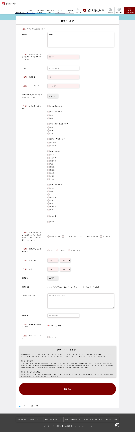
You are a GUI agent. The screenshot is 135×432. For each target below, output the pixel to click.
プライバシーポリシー (80, 420)
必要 (51, 326)
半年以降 (96, 287)
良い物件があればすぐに (58, 287)
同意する (53, 337)
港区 (51, 191)
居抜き (52, 250)
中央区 (52, 127)
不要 (59, 326)
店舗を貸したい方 (30, 11)
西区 (51, 133)
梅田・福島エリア (56, 112)
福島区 (52, 118)
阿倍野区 (53, 146)
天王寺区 (53, 142)
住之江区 (53, 197)
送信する (67, 386)
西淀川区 (53, 158)
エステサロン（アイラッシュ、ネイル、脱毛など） (82, 236)
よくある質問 (57, 420)
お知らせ (46, 420)
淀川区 (52, 155)
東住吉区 (53, 206)
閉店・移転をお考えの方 (40, 11)
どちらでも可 (75, 250)
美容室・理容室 (55, 236)
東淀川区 (53, 161)
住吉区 (52, 203)
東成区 (52, 176)
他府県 (52, 222)
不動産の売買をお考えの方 (94, 414)
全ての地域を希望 (56, 106)
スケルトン (63, 250)
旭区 (51, 164)
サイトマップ (95, 420)
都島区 (52, 167)
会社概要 (67, 420)
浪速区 (52, 130)
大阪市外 (53, 216)
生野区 (52, 179)
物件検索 (110, 10)
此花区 (52, 188)
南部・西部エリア (56, 185)
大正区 (52, 194)
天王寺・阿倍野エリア (57, 139)
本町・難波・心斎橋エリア (59, 124)
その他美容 (106, 236)
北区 (51, 115)
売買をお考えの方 (60, 11)
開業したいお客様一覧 (50, 11)
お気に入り (119, 10)
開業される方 (25, 414)
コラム (38, 420)
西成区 (52, 200)
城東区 (52, 173)
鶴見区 (52, 170)
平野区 (52, 209)
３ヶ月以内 (74, 287)
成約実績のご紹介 (69, 11)
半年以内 (86, 287)
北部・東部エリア (56, 151)
